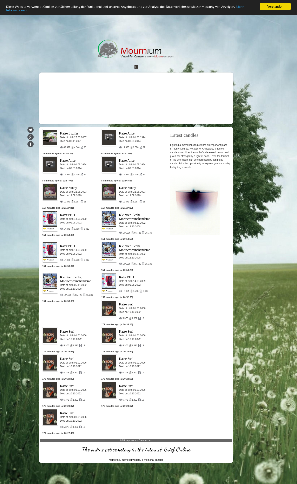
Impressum (132, 440)
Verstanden (275, 6)
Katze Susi (126, 304)
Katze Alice (126, 133)
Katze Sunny (68, 187)
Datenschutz (145, 440)
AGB (122, 440)
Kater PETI (67, 215)
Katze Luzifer (69, 133)
